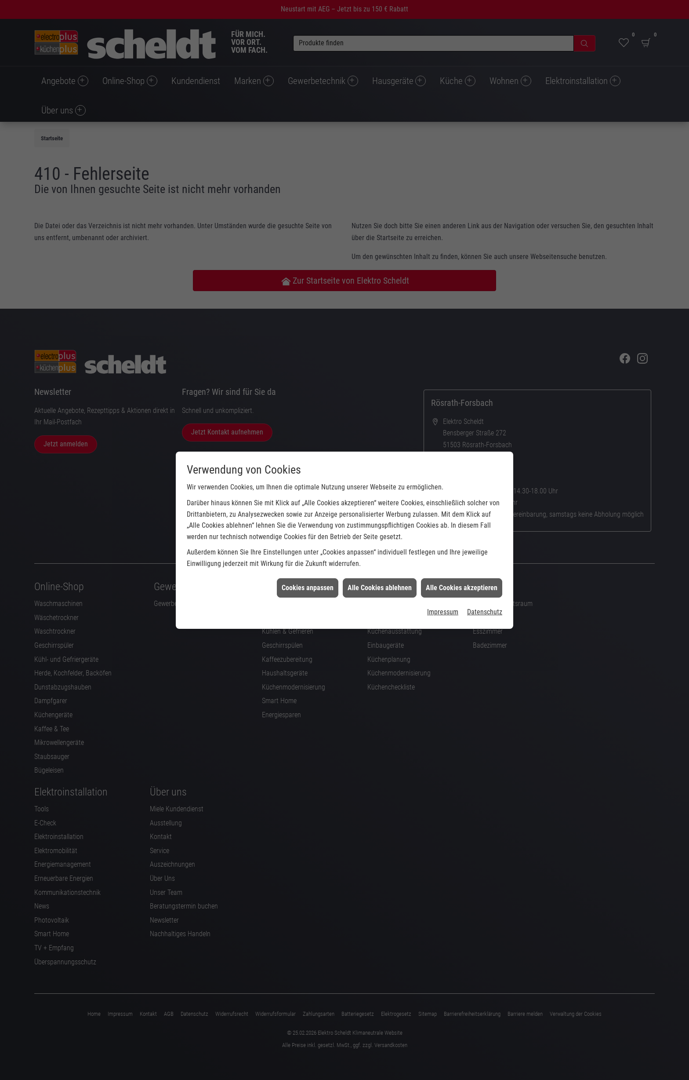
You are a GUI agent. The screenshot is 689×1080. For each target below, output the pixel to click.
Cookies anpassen (308, 527)
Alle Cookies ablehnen (380, 527)
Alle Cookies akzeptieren (461, 527)
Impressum (442, 551)
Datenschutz (484, 551)
